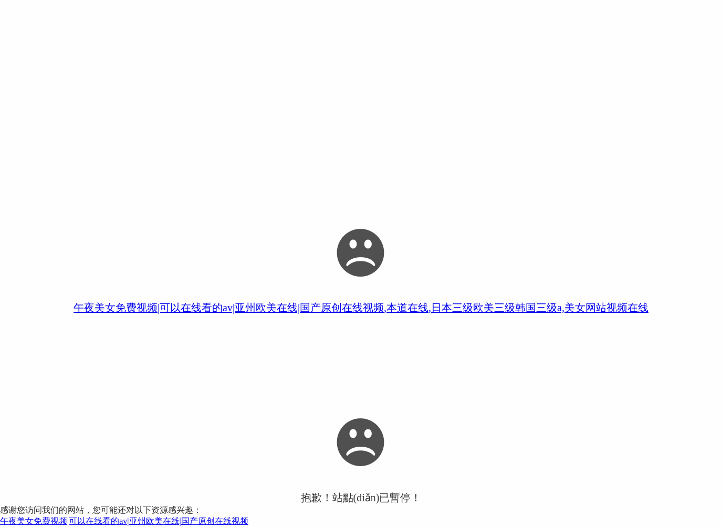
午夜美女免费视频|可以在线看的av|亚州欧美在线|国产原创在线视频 (124, 521)
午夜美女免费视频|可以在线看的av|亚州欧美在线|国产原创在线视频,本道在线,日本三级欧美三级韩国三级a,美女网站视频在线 (361, 307)
